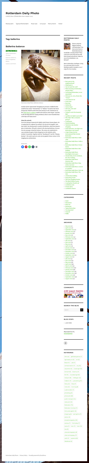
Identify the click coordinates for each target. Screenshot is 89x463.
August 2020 (68, 257)
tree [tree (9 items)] (66, 429)
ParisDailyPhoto (68, 333)
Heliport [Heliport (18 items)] (67, 377)
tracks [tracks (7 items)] (66, 426)
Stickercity (68, 105)
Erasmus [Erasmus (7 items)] (75, 371)
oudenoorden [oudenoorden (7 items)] (69, 390)
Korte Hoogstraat (10, 59)
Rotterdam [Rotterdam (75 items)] (68, 405)
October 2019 (69, 275)
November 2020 (69, 251)
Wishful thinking (70, 123)
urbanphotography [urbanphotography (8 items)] (70, 432)
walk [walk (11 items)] (66, 438)
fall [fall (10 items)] (66, 374)
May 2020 (68, 262)
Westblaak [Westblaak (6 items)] (68, 441)
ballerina (13, 57)
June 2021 (68, 242)
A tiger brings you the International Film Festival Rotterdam (72, 134)
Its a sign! (68, 110)
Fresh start (68, 101)
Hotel (60, 24)
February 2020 (69, 268)
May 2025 (68, 226)
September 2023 (69, 229)
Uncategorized (69, 210)
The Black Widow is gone (72, 181)
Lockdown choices (70, 188)
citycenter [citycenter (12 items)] (68, 368)
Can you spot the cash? (71, 87)
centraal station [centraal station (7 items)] (69, 365)
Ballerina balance (15, 46)
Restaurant (9, 24)
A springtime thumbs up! (72, 183)
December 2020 (69, 249)
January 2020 (69, 269)
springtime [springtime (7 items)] (77, 414)
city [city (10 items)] (79, 365)
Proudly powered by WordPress (37, 455)
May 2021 (68, 244)
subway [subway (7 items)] (67, 423)
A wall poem (68, 121)
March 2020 (68, 266)
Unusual (43, 24)
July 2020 (67, 258)
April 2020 (68, 264)
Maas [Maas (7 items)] (73, 383)
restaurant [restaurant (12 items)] (68, 402)
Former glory (69, 186)
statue (7, 61)
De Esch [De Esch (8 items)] (67, 371)
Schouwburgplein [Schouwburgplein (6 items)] (70, 411)
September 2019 (69, 277)
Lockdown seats (69, 185)
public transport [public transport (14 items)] (70, 399)
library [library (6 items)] (67, 383)
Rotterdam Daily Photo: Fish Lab (74, 170)
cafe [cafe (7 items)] (73, 362)
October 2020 (69, 253)
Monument (52, 24)
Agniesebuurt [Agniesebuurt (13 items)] (69, 359)
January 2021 (68, 248)
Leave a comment (11, 63)
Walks (67, 213)
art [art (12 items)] (78, 359)
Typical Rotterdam (22, 24)
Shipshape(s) (69, 85)
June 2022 (68, 235)
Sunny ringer (69, 107)
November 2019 (69, 273)
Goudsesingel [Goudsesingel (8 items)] (75, 374)
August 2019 (68, 278)
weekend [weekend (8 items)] (74, 438)
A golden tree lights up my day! (73, 116)
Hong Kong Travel (70, 177)
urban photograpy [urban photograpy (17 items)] (70, 435)
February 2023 (69, 231)
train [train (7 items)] (73, 426)
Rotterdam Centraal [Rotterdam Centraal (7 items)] (70, 408)
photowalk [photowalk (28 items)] (68, 396)
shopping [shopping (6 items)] (68, 414)
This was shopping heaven (72, 179)
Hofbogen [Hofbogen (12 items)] (77, 377)
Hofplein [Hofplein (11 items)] (67, 380)
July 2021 (67, 240)
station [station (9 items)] (67, 417)
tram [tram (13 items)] (79, 426)
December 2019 (69, 271)
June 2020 (68, 260)
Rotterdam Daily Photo (22, 13)
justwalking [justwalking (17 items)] (77, 380)
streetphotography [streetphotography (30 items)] (70, 420)
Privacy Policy (23, 455)
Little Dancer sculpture (29, 112)
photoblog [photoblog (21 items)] (68, 393)
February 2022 (69, 237)
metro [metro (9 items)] (67, 387)
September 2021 (69, 239)
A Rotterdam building (71, 176)
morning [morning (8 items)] (74, 387)
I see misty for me (70, 99)
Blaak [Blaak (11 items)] (67, 362)
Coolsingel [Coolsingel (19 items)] (78, 368)
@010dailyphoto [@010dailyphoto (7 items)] (76, 356)
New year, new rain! (70, 108)
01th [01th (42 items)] (66, 356)
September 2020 (69, 255)
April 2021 (68, 246)
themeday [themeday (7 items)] (76, 423)
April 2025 (68, 228)
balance (8, 57)
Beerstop (67, 103)
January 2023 (69, 233)
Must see (34, 24)
